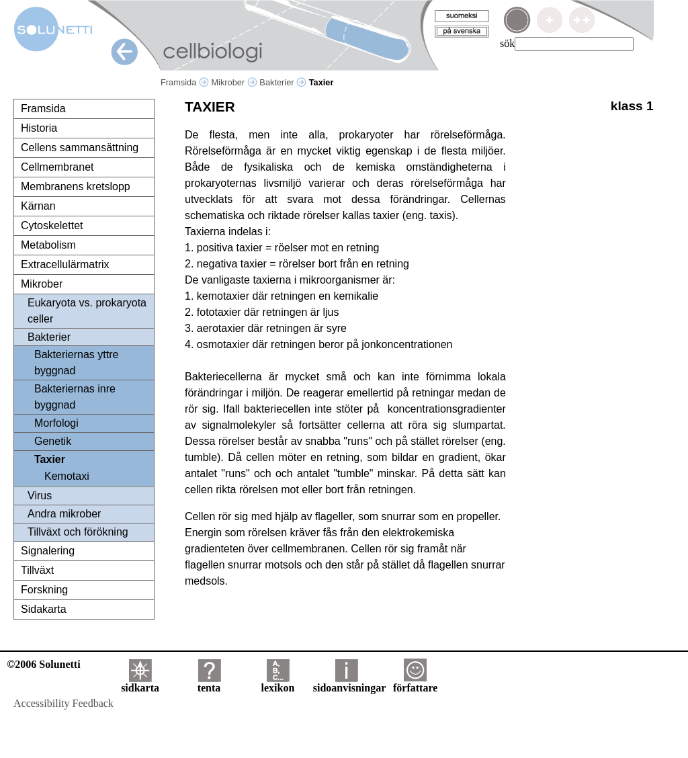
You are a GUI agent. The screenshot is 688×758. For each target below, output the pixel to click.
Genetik (52, 441)
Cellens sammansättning (79, 147)
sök (507, 43)
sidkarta (140, 683)
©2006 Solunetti (43, 664)
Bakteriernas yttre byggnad (76, 362)
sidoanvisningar (349, 683)
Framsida (185, 82)
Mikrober (234, 82)
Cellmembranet (57, 167)
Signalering (48, 550)
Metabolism (48, 245)
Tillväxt (37, 570)
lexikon (277, 683)
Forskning (44, 589)
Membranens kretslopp (75, 186)
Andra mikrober (64, 513)
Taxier (49, 459)
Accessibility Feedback (63, 703)
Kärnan (38, 206)
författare (415, 683)
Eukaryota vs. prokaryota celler (87, 311)
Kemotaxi (66, 476)
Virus (40, 495)
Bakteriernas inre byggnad (75, 397)
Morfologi (56, 423)
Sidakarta (44, 609)
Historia (39, 128)
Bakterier (282, 82)
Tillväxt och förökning (78, 532)
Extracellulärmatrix (65, 264)
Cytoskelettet (52, 225)
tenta (209, 683)
